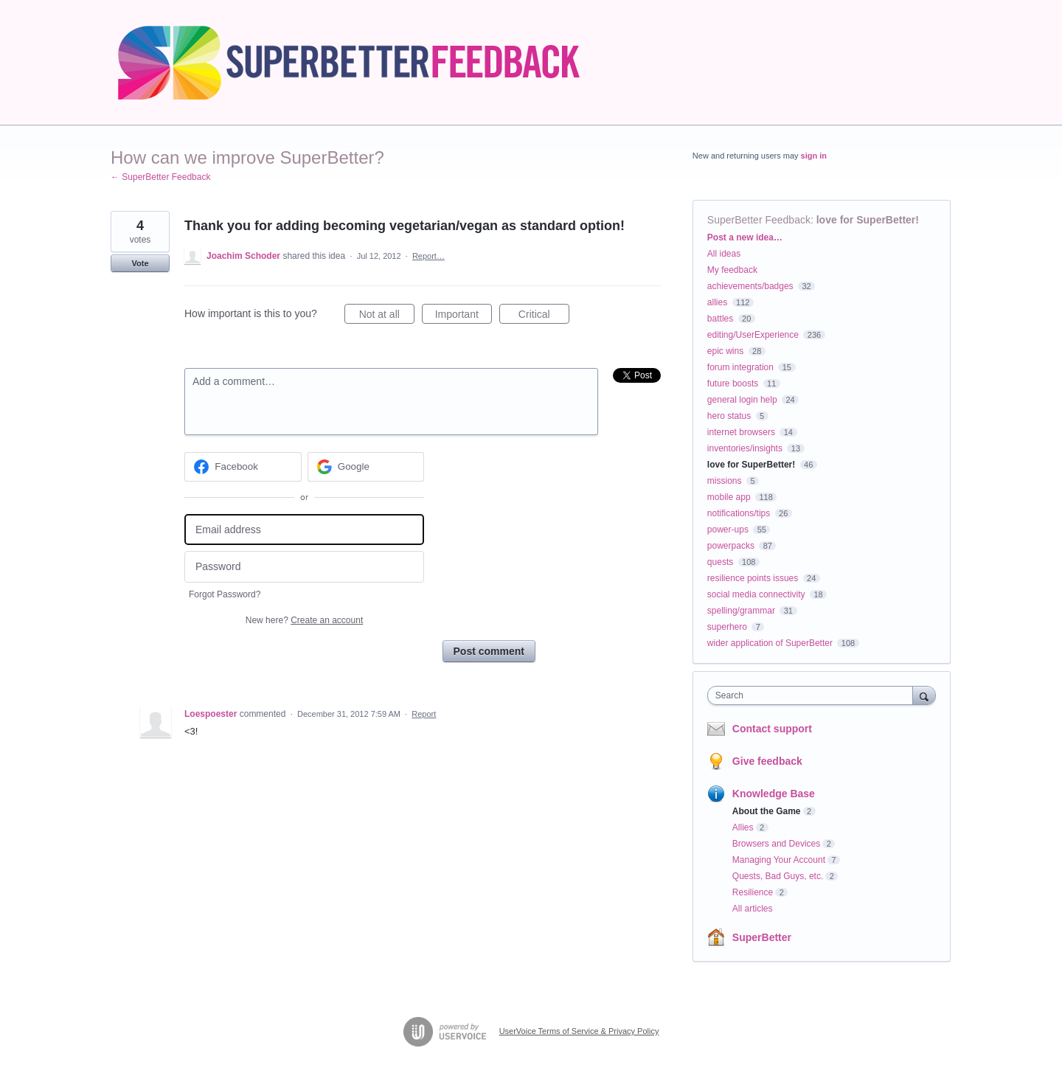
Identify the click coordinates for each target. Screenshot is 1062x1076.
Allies (743, 827)
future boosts (732, 383)
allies (717, 302)
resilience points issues (752, 578)
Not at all (386, 316)
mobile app (729, 497)
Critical (543, 316)
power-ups (728, 529)
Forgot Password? (224, 594)
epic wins (725, 351)
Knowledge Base (773, 793)
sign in (814, 155)
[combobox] (814, 695)
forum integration (740, 367)
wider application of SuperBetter (770, 643)
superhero (727, 627)
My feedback (732, 270)
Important (463, 316)
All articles (752, 908)
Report (424, 713)
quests (720, 562)
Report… (428, 255)
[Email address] (304, 530)
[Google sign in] (366, 467)
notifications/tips (738, 513)
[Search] (924, 695)
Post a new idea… (744, 237)
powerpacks (730, 546)
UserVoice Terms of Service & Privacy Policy (579, 1031)
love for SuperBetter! (867, 220)
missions (724, 481)
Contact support (772, 728)
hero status (729, 416)
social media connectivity (756, 594)
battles (720, 318)
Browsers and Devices (776, 844)
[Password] (304, 567)
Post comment (489, 651)
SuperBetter (761, 937)
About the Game (766, 811)
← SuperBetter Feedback (160, 177)
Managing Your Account (778, 860)
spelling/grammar (741, 610)
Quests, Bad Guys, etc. (777, 876)
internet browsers (741, 432)
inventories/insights (744, 448)
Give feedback (767, 761)
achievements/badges (750, 286)
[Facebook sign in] (243, 467)
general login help (742, 400)
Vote (139, 263)
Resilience (752, 892)
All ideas (723, 254)
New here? (304, 620)
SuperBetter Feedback (759, 220)
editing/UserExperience (753, 335)
